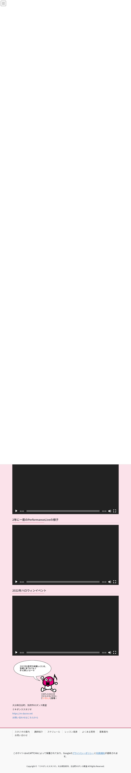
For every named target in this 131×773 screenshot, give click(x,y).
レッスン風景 (71, 731)
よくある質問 (88, 731)
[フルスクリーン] (114, 511)
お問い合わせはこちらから (25, 717)
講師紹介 (38, 731)
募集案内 (103, 731)
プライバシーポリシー (83, 753)
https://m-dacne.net (22, 713)
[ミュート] (109, 511)
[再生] (16, 511)
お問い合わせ (21, 735)
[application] (65, 484)
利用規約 (100, 753)
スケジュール (53, 731)
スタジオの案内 (22, 731)
